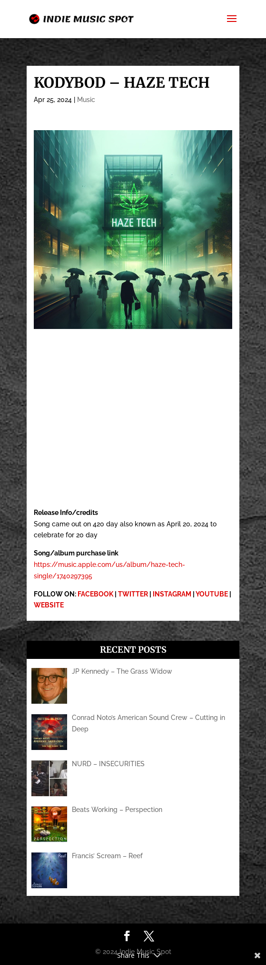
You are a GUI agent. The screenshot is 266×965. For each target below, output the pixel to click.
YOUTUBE (212, 594)
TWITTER (133, 594)
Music (86, 99)
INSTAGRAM (172, 594)
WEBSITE (49, 605)
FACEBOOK (95, 594)
